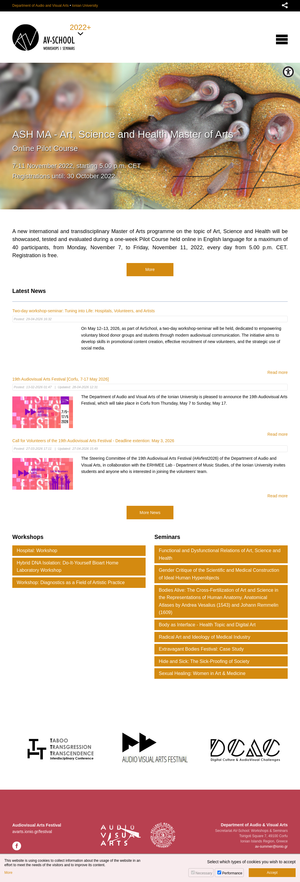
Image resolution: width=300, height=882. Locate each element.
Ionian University (85, 6)
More (150, 269)
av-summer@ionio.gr (271, 846)
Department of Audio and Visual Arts (40, 6)
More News (150, 512)
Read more (277, 372)
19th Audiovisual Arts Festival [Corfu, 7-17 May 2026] (60, 379)
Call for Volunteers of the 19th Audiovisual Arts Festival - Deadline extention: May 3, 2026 (93, 440)
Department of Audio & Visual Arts (254, 824)
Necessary (204, 873)
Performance (232, 873)
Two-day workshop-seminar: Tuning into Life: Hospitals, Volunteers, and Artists (83, 310)
